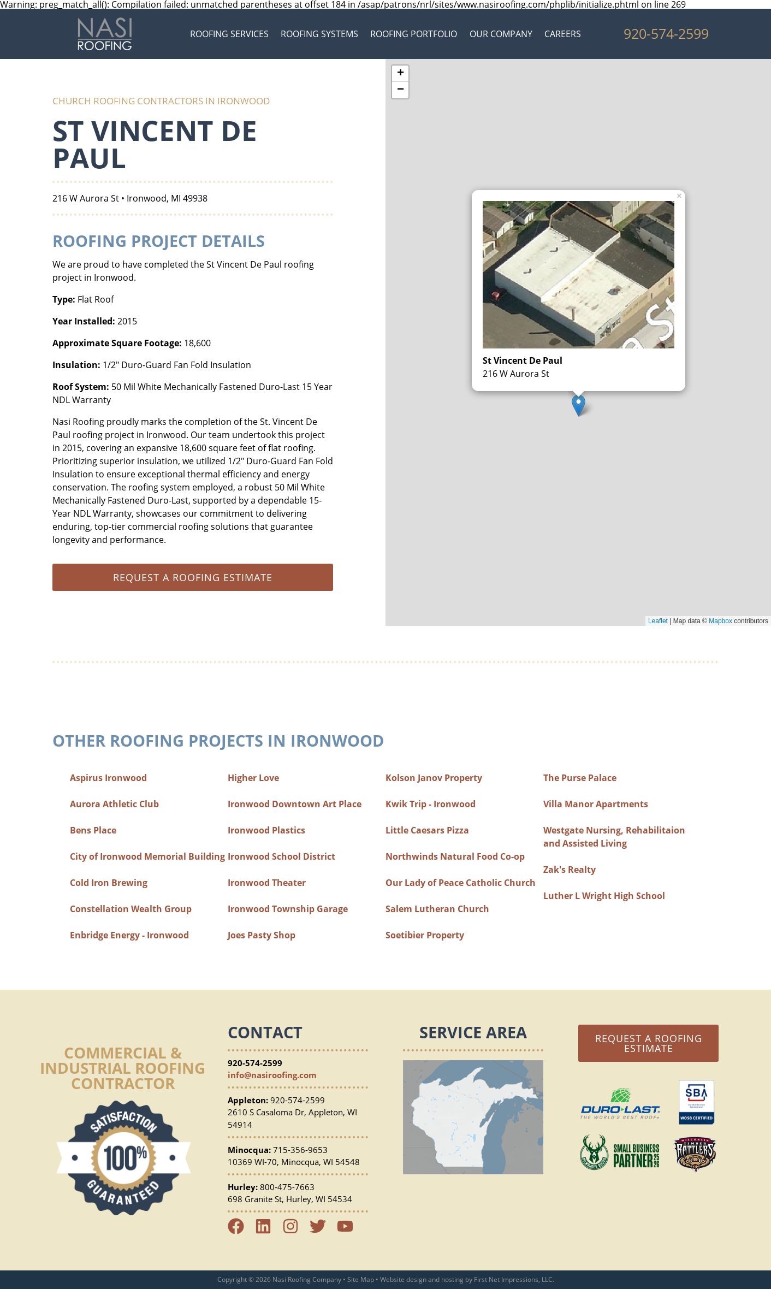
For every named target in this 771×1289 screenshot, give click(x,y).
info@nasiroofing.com (272, 1074)
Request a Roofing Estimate (648, 1043)
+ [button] (400, 74)
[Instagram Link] (294, 1231)
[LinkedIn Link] (267, 1231)
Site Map (360, 1279)
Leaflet (658, 621)
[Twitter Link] (322, 1231)
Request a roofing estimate (192, 577)
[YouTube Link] (349, 1231)
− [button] (400, 90)
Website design (403, 1279)
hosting (452, 1279)
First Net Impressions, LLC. (514, 1279)
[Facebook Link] (240, 1231)
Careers (562, 34)
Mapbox (720, 621)
